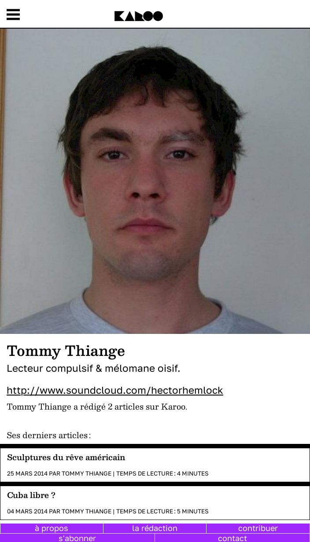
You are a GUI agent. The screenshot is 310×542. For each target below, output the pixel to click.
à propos (51, 528)
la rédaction (154, 528)
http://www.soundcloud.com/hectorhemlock (115, 390)
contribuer (258, 528)
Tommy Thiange (86, 473)
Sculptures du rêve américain (66, 456)
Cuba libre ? (31, 494)
